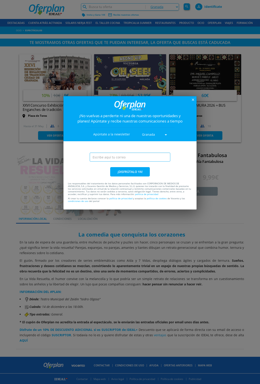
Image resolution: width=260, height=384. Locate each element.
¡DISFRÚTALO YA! (130, 172)
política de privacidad (146, 194)
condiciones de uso (78, 201)
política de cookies (157, 198)
